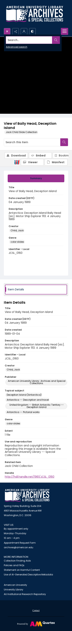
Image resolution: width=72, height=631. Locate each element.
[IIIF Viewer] (32, 162)
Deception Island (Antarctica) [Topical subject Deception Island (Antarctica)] (24, 394)
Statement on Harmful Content (22, 570)
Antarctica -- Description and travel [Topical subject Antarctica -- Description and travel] (28, 399)
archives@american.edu (18, 547)
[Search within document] (64, 142)
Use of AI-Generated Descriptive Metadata (28, 574)
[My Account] (24, 31)
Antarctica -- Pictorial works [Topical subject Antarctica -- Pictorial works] (23, 412)
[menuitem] (36, 610)
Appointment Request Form (20, 542)
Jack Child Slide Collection (21, 132)
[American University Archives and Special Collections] (27, 495)
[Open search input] (7, 31)
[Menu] (64, 31)
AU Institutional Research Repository (25, 594)
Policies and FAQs (14, 565)
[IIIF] (17, 162)
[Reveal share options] (15, 31)
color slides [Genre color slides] (17, 241)
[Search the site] (29, 40)
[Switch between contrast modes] (32, 31)
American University (15, 585)
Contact (36, 610)
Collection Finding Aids (17, 560)
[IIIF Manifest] (56, 162)
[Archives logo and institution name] (34, 14)
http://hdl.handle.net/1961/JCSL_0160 (29, 477)
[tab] (36, 178)
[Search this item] (32, 142)
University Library (13, 589)
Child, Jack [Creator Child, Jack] (17, 230)
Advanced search (16, 46)
